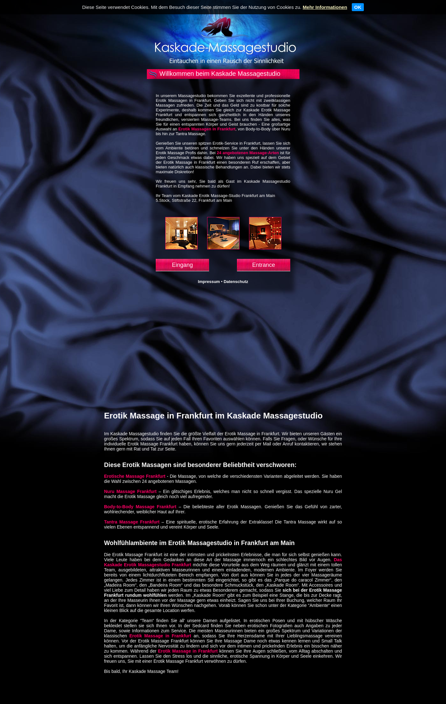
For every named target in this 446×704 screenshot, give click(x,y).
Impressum (209, 281)
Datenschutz (236, 281)
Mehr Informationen (325, 7)
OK (358, 7)
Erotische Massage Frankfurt (135, 476)
